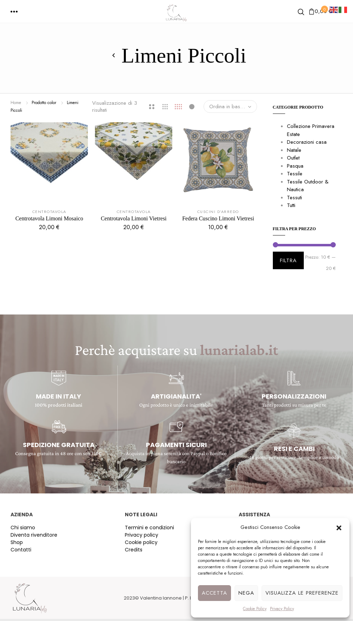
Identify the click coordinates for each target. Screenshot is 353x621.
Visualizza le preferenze (302, 593)
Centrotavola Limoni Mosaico (49, 218)
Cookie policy (141, 542)
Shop (17, 542)
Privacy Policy (282, 609)
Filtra (288, 260)
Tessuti (294, 197)
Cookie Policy (255, 609)
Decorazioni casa (307, 142)
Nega (246, 593)
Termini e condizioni (149, 527)
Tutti (291, 205)
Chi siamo (23, 527)
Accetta (214, 593)
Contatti (21, 549)
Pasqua (295, 166)
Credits (133, 549)
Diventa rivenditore (34, 534)
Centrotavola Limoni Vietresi (134, 218)
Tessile (294, 173)
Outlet (293, 158)
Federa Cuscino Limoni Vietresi (218, 218)
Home (16, 102)
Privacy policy (141, 534)
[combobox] (230, 106)
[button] (338, 527)
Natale (294, 150)
